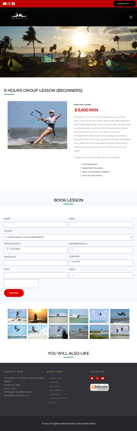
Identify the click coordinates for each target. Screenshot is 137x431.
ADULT (72, 269)
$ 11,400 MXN (35, 249)
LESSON (8, 231)
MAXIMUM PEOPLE (78, 243)
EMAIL (72, 219)
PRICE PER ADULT (12, 243)
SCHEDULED (10, 257)
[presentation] (21, 284)
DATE (6, 269)
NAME (7, 219)
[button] (124, 4)
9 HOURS (100, 261)
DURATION (74, 256)
